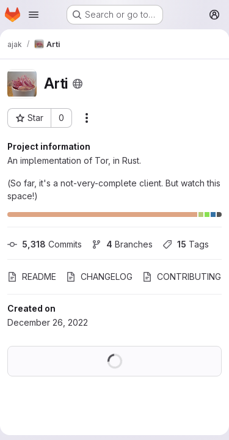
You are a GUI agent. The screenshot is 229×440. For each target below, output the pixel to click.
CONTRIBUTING (181, 276)
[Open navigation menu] (33, 14)
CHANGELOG (99, 276)
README (31, 276)
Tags (185, 244)
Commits (44, 244)
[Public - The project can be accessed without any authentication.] (77, 84)
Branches (122, 244)
